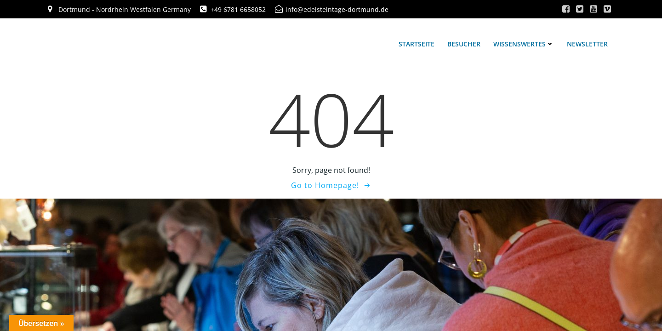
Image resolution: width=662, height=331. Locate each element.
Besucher (463, 44)
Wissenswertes (523, 44)
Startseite (416, 44)
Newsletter (587, 44)
